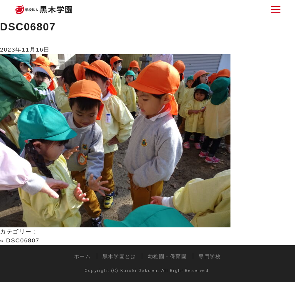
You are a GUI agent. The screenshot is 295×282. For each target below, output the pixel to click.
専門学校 (210, 256)
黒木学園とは (119, 256)
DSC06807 (28, 27)
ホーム (82, 256)
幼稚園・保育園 (167, 256)
